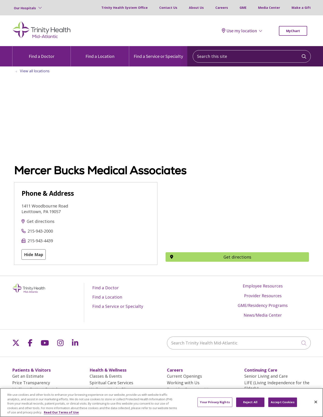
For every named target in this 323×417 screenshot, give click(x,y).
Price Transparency (31, 382)
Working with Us (183, 382)
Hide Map (33, 254)
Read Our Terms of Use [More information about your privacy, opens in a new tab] (61, 412)
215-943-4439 (40, 240)
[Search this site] (252, 56)
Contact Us (168, 7)
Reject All (250, 402)
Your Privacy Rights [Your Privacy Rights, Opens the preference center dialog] (215, 402)
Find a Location (100, 52)
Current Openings (184, 376)
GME (243, 7)
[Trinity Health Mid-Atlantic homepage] (41, 37)
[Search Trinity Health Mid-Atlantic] (239, 343)
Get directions (41, 221)
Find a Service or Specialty (158, 52)
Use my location (239, 30)
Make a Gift (301, 7)
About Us (196, 7)
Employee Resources (263, 286)
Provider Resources (263, 295)
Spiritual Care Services (111, 382)
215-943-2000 (40, 231)
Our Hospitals (25, 8)
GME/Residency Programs (263, 305)
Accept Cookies (282, 402)
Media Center (269, 7)
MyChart (293, 31)
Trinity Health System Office (124, 7)
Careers (221, 7)
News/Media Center (263, 315)
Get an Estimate (28, 376)
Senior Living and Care (266, 376)
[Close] (316, 402)
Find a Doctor (41, 52)
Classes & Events (106, 376)
